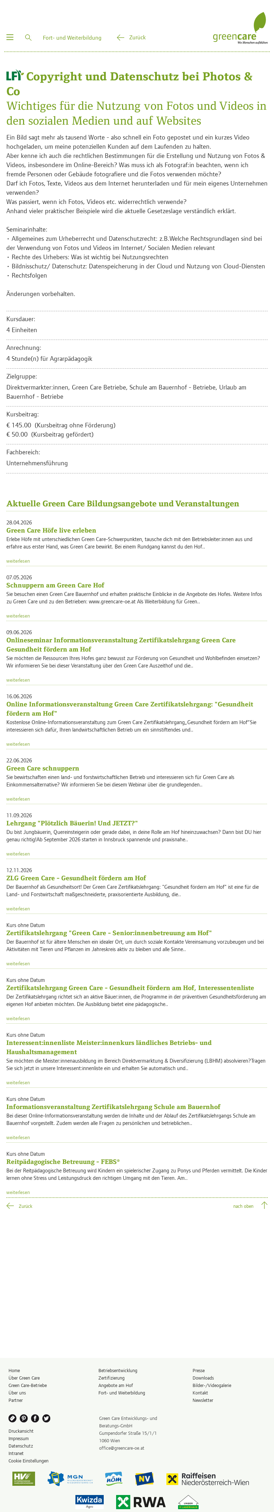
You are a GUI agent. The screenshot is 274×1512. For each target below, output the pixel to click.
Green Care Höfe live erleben (51, 530)
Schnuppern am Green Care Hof (55, 585)
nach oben (243, 1206)
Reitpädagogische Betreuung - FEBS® (63, 1161)
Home (14, 1370)
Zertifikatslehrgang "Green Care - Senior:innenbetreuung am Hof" (109, 933)
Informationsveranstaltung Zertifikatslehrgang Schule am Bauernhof (113, 1106)
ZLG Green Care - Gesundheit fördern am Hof (76, 878)
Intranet (16, 1453)
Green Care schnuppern (42, 768)
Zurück (137, 37)
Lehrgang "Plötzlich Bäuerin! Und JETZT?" (72, 823)
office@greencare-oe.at (121, 1447)
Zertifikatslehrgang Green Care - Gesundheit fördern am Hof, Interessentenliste (130, 987)
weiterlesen (18, 560)
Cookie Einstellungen (28, 1460)
